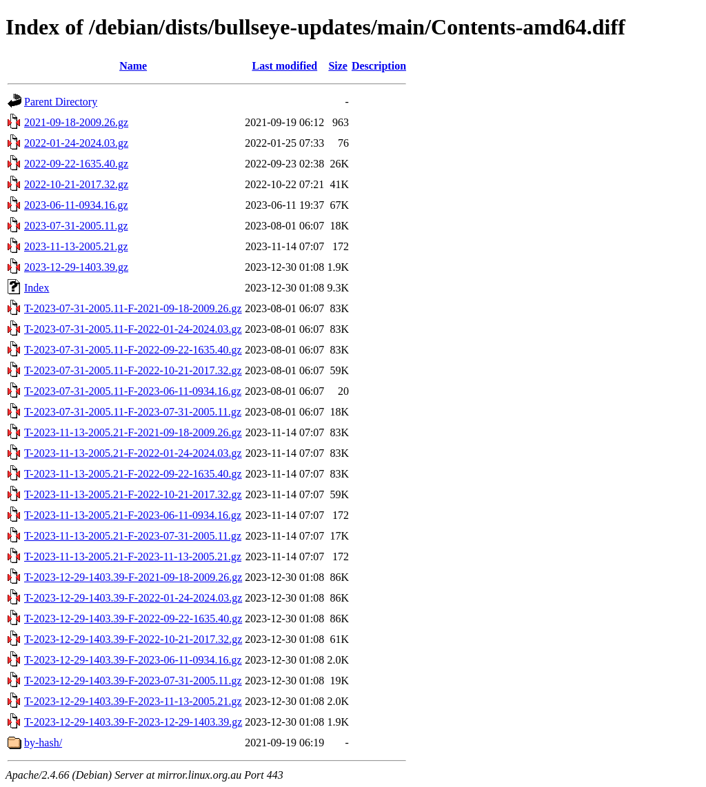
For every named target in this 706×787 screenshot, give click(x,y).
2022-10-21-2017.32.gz (76, 184)
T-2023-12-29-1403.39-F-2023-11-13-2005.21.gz (133, 701)
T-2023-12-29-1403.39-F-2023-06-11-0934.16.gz (133, 660)
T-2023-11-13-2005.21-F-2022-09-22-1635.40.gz (133, 474)
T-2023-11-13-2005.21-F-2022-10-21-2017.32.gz (133, 494)
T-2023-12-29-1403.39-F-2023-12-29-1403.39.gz (133, 722)
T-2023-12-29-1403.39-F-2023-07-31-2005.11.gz (133, 680)
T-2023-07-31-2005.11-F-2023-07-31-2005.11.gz (132, 412)
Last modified (284, 66)
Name (133, 66)
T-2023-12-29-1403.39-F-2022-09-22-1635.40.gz (133, 618)
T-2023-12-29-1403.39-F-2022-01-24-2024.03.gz (133, 598)
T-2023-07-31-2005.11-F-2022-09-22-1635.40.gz (133, 350)
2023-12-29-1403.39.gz (76, 267)
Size (337, 66)
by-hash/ (43, 742)
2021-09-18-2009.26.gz (76, 122)
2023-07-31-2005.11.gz (76, 226)
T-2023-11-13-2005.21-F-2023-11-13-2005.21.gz (132, 556)
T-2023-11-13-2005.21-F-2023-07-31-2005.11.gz (132, 536)
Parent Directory (60, 102)
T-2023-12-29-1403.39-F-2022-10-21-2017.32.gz (133, 639)
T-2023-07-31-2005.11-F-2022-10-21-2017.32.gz (133, 370)
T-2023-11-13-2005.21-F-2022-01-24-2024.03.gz (133, 453)
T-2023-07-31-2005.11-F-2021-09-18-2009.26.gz (133, 308)
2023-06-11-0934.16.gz (76, 205)
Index (36, 288)
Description (379, 66)
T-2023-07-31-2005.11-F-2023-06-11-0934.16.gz (132, 391)
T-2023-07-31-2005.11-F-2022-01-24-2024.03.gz (133, 329)
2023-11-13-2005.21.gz (76, 246)
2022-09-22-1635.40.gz (76, 164)
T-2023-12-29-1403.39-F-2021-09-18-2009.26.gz (133, 577)
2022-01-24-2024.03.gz (76, 143)
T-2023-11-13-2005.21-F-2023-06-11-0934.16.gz (132, 515)
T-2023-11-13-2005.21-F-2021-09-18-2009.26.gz (133, 432)
